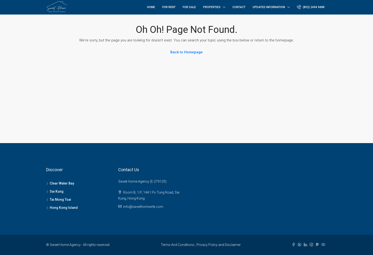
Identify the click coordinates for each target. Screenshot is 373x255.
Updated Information (269, 7)
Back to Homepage (186, 52)
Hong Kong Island (64, 208)
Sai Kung (57, 191)
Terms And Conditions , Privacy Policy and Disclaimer (201, 245)
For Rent (169, 7)
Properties (212, 7)
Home (151, 7)
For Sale (189, 7)
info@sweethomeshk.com (143, 207)
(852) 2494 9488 (310, 7)
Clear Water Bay (62, 183)
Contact (238, 7)
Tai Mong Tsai (60, 199)
